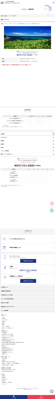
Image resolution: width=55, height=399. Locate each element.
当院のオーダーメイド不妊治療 (7, 335)
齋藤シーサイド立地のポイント (7, 328)
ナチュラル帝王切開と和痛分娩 (27, 298)
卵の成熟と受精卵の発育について (8, 349)
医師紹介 (3, 321)
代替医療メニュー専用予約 (7, 382)
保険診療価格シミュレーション (7, 352)
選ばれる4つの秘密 (27, 302)
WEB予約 (3, 380)
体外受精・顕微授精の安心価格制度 (8, 344)
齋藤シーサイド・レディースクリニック (30, 388)
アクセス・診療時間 (5, 326)
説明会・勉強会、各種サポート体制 (8, 369)
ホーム (3, 316)
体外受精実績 (4, 332)
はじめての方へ (5, 319)
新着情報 (3, 377)
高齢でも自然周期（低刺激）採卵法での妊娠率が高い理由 (12, 342)
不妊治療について (27, 287)
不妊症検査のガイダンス (6, 337)
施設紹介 (3, 323)
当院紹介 (3, 318)
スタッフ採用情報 (27, 310)
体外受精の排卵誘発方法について (8, 340)
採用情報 (3, 375)
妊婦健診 (3, 360)
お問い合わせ (4, 379)
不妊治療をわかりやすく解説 (27, 295)
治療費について (5, 353)
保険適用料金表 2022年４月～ (7, 350)
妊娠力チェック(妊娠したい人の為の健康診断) (10, 363)
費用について (4, 345)
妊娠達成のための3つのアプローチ (27, 306)
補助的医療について (5, 347)
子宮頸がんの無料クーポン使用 (7, 365)
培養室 (3, 324)
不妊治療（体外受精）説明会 (7, 371)
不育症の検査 (4, 358)
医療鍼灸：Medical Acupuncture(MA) (8, 361)
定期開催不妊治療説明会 (27, 291)
